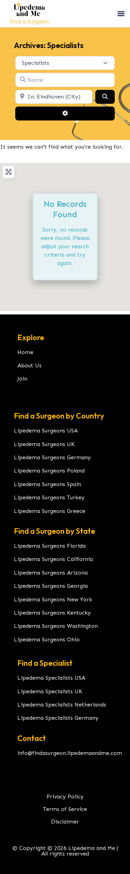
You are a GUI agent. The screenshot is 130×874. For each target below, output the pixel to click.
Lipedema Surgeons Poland (49, 470)
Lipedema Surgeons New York (53, 599)
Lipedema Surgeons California (53, 559)
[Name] (65, 80)
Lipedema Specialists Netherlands (61, 704)
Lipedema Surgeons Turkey (49, 497)
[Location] (54, 97)
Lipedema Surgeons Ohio (47, 639)
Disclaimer (65, 821)
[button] (121, 13)
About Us (29, 365)
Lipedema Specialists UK (49, 691)
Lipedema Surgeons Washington (56, 626)
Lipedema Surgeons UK (44, 444)
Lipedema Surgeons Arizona (51, 572)
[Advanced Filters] (65, 113)
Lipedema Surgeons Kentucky (52, 612)
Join (22, 378)
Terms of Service (65, 809)
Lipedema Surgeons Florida (50, 546)
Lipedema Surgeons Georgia (51, 586)
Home (25, 352)
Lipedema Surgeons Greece (49, 511)
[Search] (105, 97)
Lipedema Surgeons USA (46, 430)
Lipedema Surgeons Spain (47, 484)
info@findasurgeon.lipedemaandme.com (69, 753)
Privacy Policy (65, 796)
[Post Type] (65, 63)
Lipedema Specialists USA (51, 677)
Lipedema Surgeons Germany (52, 457)
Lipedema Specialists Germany (57, 718)
